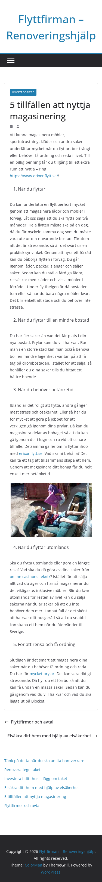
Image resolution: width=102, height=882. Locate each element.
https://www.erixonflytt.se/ (34, 175)
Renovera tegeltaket (22, 769)
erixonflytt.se (30, 453)
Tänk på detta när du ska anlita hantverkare (44, 760)
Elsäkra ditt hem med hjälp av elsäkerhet (52, 736)
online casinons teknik (30, 576)
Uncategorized (23, 92)
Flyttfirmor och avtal (28, 722)
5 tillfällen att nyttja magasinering (35, 796)
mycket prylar (42, 673)
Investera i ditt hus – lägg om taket (35, 778)
